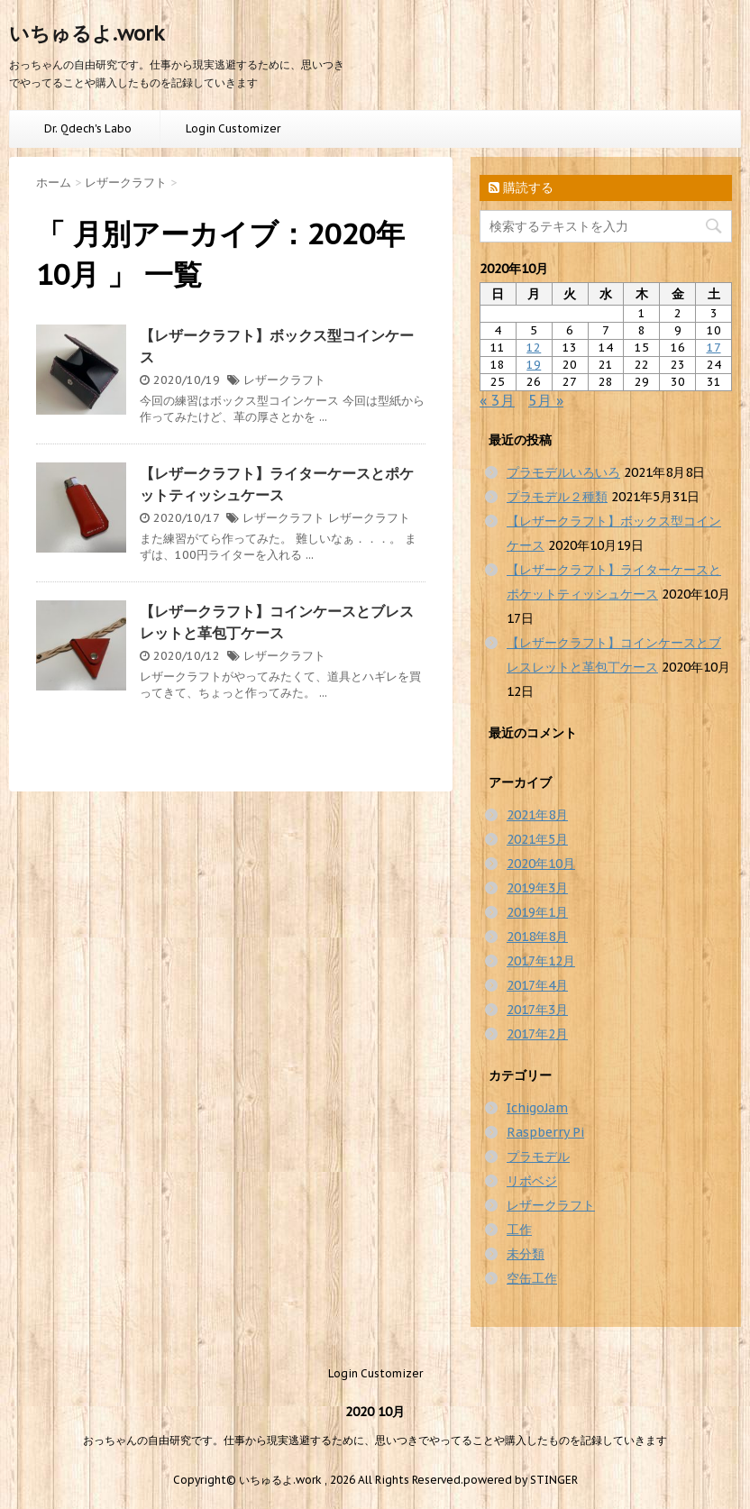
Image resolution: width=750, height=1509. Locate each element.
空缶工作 (532, 1278)
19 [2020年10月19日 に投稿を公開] (533, 364)
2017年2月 (537, 1034)
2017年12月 (541, 961)
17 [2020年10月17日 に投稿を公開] (714, 347)
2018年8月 (537, 936)
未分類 (525, 1254)
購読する (521, 187)
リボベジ (532, 1181)
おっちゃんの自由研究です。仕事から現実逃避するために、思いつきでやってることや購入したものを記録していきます (375, 1440)
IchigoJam (537, 1108)
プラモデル (538, 1156)
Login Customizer (233, 128)
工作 (519, 1229)
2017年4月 (537, 985)
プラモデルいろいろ (563, 472)
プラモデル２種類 (557, 497)
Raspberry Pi (545, 1132)
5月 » (545, 400)
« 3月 (497, 400)
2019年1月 (537, 912)
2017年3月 (537, 1009)
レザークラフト (284, 380)
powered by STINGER (520, 1479)
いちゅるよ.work (86, 33)
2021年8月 (537, 815)
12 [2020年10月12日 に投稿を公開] (533, 347)
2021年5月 (537, 839)
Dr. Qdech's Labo (88, 128)
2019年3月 (537, 888)
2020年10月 (541, 863)
